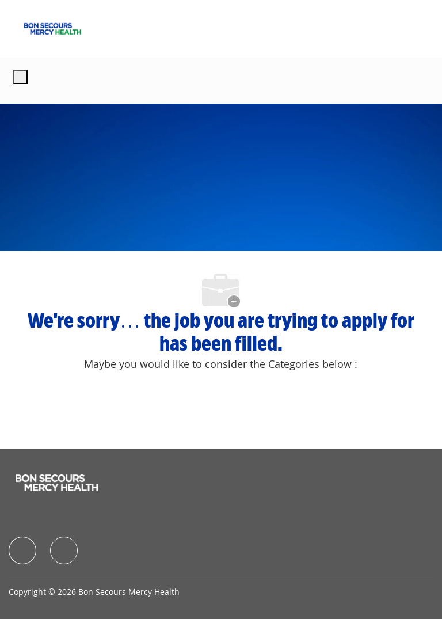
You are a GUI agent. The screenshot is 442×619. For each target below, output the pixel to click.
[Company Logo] (52, 28)
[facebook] (22, 550)
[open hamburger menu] (20, 77)
